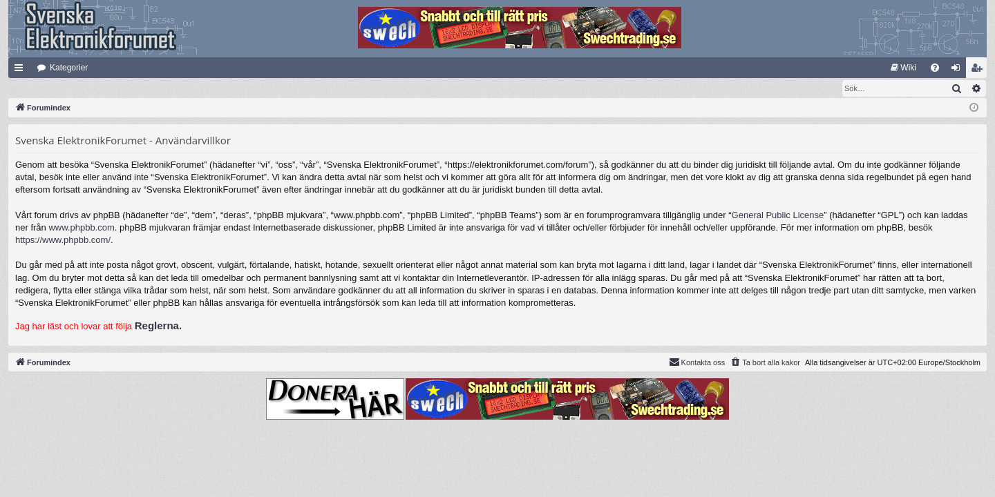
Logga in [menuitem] (958, 70)
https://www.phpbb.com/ (63, 240)
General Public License (778, 216)
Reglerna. (158, 326)
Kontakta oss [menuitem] (697, 362)
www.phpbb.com (81, 228)
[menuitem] (903, 67)
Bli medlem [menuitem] (979, 70)
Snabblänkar (21, 70)
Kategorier (69, 67)
